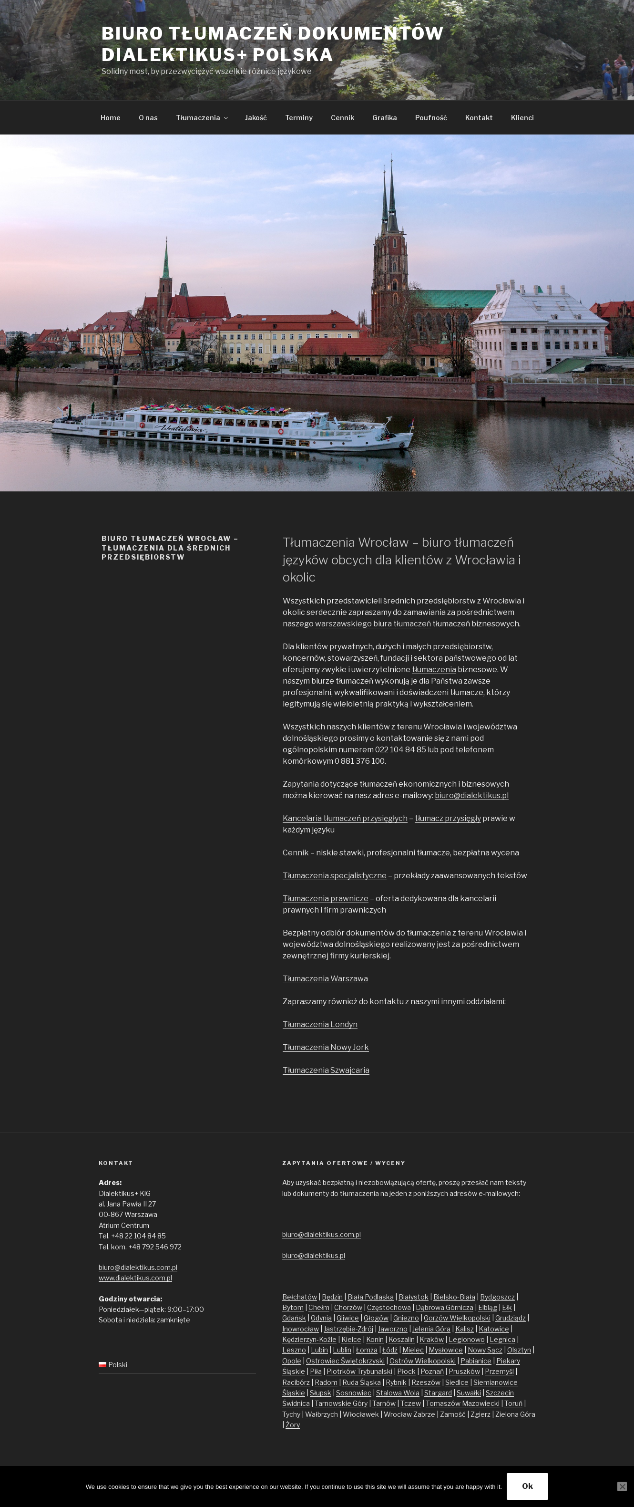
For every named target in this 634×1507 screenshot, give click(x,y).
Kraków (431, 1339)
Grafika (384, 118)
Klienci (522, 118)
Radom (326, 1382)
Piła (316, 1371)
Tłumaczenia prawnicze (325, 898)
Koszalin (402, 1339)
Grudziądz (510, 1318)
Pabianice (475, 1361)
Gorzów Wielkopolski (457, 1318)
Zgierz (480, 1414)
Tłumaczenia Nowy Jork (326, 1047)
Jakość (256, 118)
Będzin (332, 1297)
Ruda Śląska (361, 1382)
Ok (527, 1486)
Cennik (342, 118)
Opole (291, 1361)
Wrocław (398, 1414)
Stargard (438, 1393)
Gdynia (321, 1318)
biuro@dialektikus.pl (472, 795)
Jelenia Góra (431, 1329)
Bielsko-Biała (454, 1297)
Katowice (494, 1329)
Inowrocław (300, 1329)
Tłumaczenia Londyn (320, 1024)
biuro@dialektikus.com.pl (138, 1267)
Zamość (453, 1414)
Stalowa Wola (397, 1393)
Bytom (293, 1307)
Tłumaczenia (202, 118)
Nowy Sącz (485, 1350)
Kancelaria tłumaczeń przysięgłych (345, 818)
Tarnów (384, 1403)
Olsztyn (519, 1350)
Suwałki (469, 1393)
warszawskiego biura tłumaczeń (373, 623)
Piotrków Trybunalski (359, 1371)
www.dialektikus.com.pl (135, 1278)
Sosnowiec (353, 1393)
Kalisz (464, 1329)
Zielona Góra (515, 1414)
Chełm (318, 1307)
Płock (406, 1371)
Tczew (410, 1403)
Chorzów (348, 1307)
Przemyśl (499, 1371)
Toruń (513, 1403)
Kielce (351, 1339)
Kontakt (479, 118)
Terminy (299, 118)
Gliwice (348, 1318)
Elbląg (487, 1307)
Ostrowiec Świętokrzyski (345, 1361)
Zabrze (424, 1414)
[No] (622, 1486)
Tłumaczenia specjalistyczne (335, 875)
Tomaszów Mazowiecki (463, 1403)
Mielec (413, 1350)
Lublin (342, 1350)
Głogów (376, 1318)
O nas (148, 118)
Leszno (294, 1350)
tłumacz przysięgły (448, 818)
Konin (375, 1339)
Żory (293, 1425)
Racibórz (296, 1382)
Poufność (431, 118)
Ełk (507, 1307)
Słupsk (320, 1393)
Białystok (414, 1297)
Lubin (319, 1350)
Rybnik (396, 1382)
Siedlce (457, 1382)
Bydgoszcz (497, 1297)
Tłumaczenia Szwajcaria (326, 1070)
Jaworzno (393, 1329)
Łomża (367, 1350)
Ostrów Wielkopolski (422, 1361)
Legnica (502, 1339)
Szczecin (500, 1393)
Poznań (432, 1371)
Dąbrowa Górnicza (444, 1307)
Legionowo (467, 1339)
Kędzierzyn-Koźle (309, 1339)
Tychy (291, 1414)
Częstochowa (389, 1307)
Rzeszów (425, 1382)
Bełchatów (299, 1297)
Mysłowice (446, 1350)
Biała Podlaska (371, 1297)
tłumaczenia (434, 669)
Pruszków (464, 1371)
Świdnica (296, 1403)
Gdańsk (294, 1318)
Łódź (390, 1350)
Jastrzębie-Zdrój (348, 1329)
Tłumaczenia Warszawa (325, 978)
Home (111, 118)
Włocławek (361, 1414)
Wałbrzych (321, 1414)
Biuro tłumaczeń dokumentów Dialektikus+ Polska (273, 44)
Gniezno (406, 1318)
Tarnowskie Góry (341, 1403)
